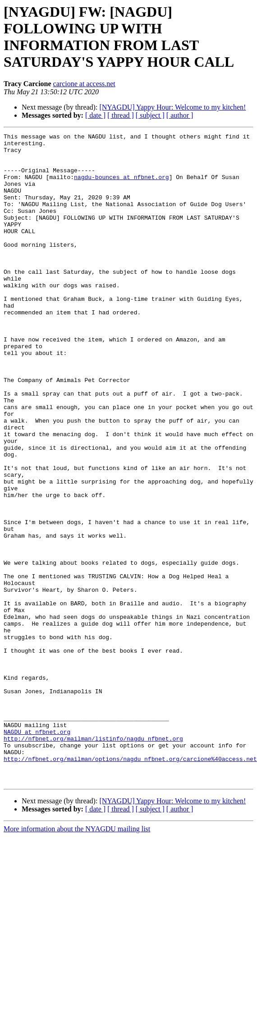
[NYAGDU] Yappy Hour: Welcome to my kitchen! (172, 107)
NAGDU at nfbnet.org (37, 852)
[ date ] (95, 115)
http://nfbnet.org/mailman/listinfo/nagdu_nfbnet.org (93, 860)
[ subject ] (150, 115)
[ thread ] (120, 115)
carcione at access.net (84, 84)
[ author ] (179, 115)
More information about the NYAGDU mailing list (77, 959)
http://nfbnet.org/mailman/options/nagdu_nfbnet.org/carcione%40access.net (130, 884)
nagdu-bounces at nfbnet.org (121, 186)
